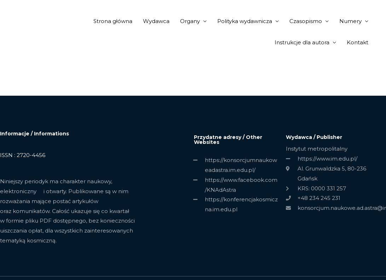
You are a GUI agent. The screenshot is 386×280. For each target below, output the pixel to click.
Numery (350, 21)
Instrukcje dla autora (302, 42)
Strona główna (112, 21)
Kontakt (357, 42)
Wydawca (156, 21)
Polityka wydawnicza (244, 21)
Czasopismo (305, 21)
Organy (190, 21)
